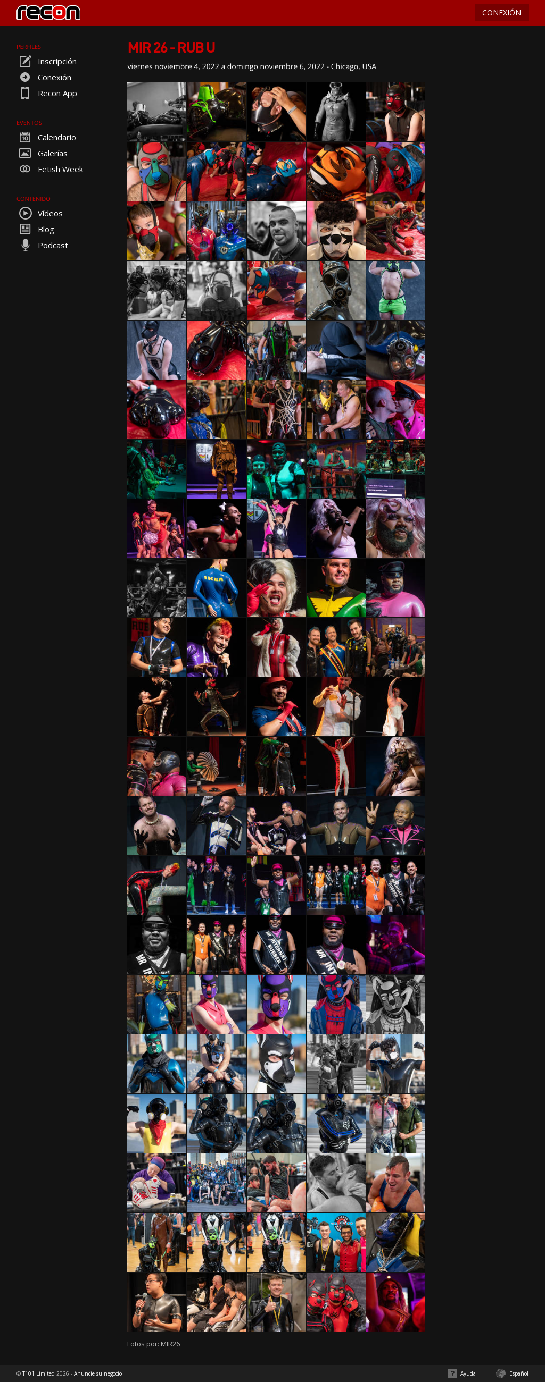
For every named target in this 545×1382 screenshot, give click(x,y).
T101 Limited (38, 1373)
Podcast (42, 245)
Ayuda (468, 1373)
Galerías (42, 153)
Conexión (43, 77)
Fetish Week (49, 169)
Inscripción (46, 61)
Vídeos (39, 213)
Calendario (46, 137)
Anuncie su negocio (98, 1373)
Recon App (46, 93)
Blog (35, 229)
